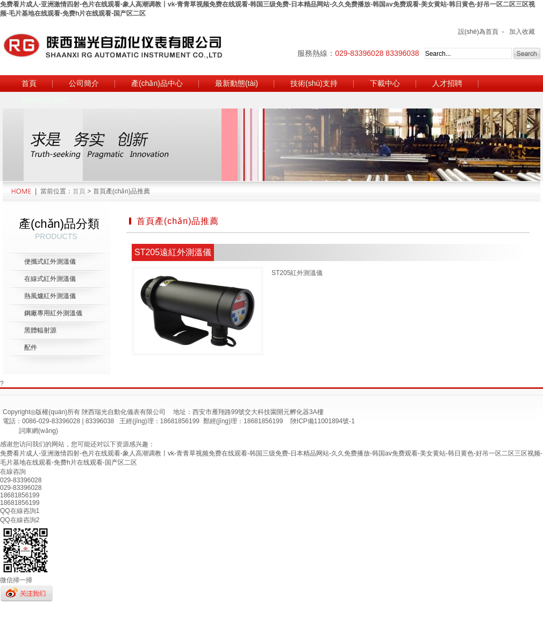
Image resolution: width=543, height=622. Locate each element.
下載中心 (385, 83)
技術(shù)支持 (314, 83)
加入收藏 (522, 31)
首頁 (29, 83)
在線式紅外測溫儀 (50, 279)
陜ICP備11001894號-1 (322, 421)
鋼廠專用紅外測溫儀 (53, 313)
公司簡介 (84, 83)
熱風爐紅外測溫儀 (50, 296)
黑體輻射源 (40, 330)
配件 (30, 347)
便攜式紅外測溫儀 (50, 261)
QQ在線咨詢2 (19, 520)
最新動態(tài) (236, 83)
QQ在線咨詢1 (19, 511)
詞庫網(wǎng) (38, 431)
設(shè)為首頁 (478, 31)
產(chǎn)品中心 (157, 83)
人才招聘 (447, 83)
